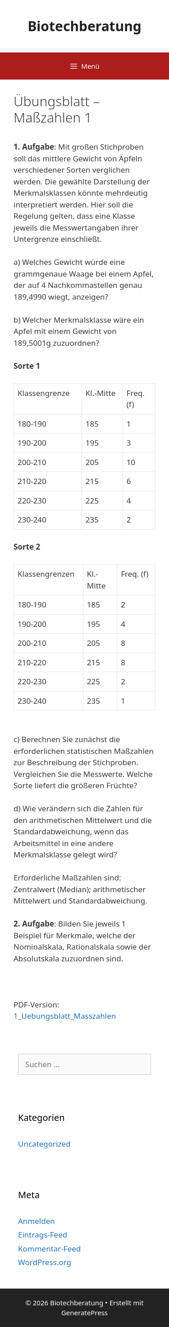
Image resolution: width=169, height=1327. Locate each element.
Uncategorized (44, 1144)
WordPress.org (44, 1262)
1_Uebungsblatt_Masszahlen (65, 1016)
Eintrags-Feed (42, 1234)
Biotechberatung (84, 26)
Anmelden (36, 1221)
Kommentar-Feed (49, 1248)
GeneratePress (84, 1312)
